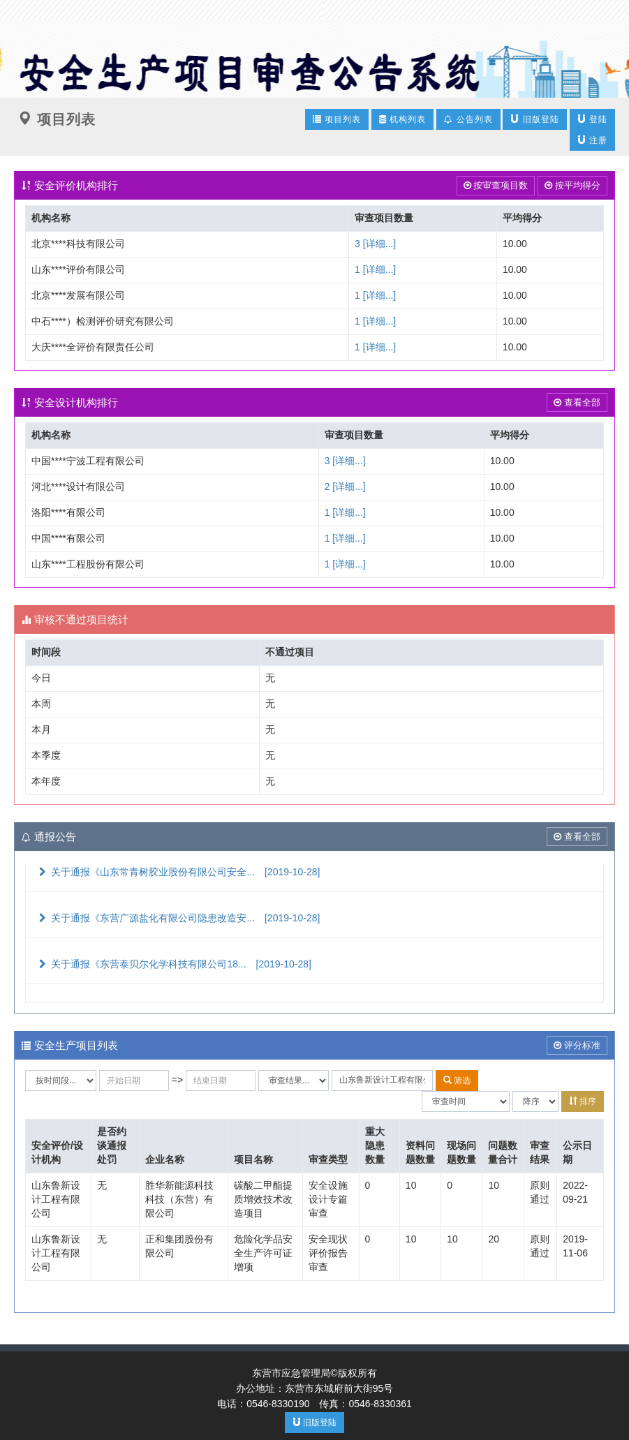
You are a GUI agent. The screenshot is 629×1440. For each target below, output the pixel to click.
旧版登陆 (534, 119)
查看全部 (577, 402)
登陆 (592, 119)
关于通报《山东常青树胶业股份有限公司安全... (178, 871)
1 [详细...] (375, 269)
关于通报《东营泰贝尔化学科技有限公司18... (173, 964)
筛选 (457, 1080)
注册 (592, 140)
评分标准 (577, 1045)
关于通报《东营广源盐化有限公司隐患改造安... (178, 917)
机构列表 (402, 119)
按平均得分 (572, 185)
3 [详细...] (375, 243)
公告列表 (468, 119)
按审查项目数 (496, 185)
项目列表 (337, 119)
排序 (582, 1101)
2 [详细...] (345, 486)
